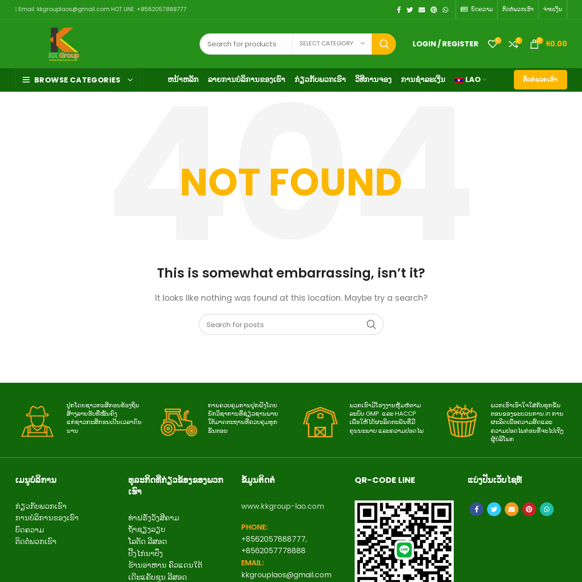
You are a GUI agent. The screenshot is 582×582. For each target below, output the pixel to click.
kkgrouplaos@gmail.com (286, 574)
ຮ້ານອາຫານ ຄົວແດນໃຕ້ (165, 565)
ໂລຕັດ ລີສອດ (147, 541)
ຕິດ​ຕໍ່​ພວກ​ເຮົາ (35, 541)
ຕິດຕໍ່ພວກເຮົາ (540, 79)
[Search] (291, 324)
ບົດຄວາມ (29, 530)
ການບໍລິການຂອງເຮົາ (47, 517)
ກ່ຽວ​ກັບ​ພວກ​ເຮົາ (41, 506)
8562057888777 (276, 539)
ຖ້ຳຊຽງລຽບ (146, 529)
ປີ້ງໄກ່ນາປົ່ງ (145, 553)
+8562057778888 (273, 550)
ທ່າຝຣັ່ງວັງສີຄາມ (153, 517)
